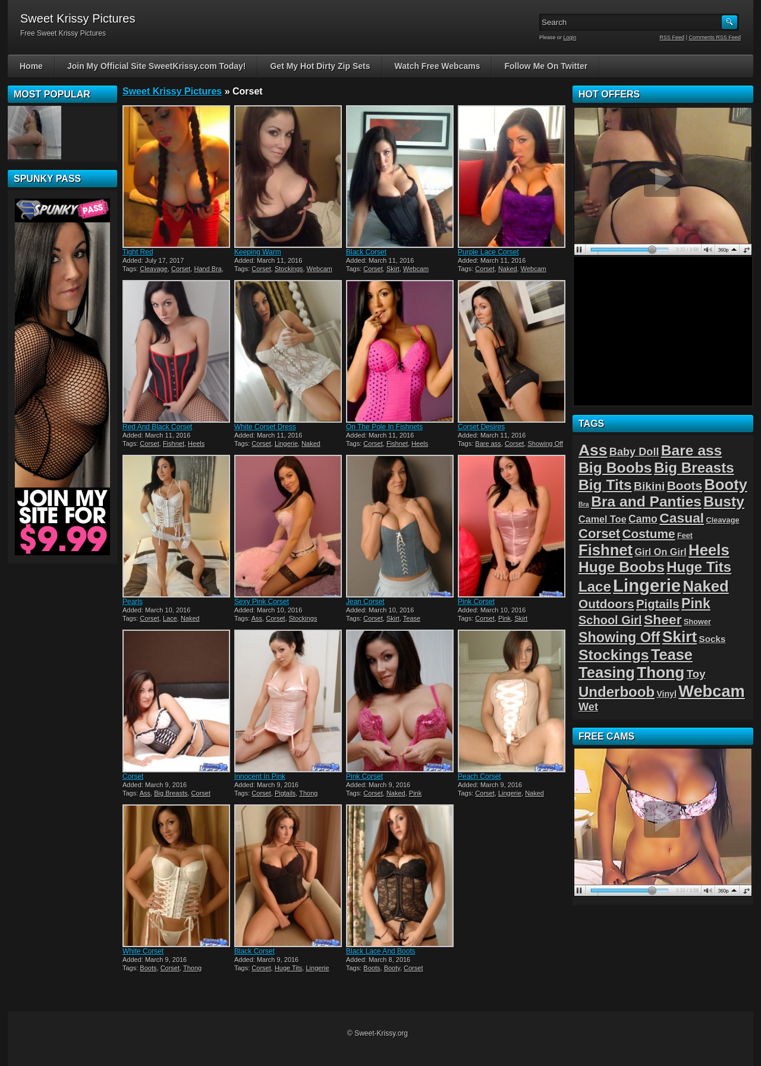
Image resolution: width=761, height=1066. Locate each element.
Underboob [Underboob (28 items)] (616, 692)
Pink (504, 618)
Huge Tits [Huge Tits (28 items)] (698, 567)
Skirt (393, 268)
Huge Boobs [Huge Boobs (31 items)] (621, 567)
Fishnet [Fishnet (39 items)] (605, 550)
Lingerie (286, 443)
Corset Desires (481, 427)
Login (570, 37)
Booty (392, 967)
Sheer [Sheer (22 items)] (663, 619)
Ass (256, 618)
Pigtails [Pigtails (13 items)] (658, 604)
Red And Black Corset (157, 427)
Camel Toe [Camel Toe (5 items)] (602, 519)
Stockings (289, 268)
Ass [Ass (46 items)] (593, 450)
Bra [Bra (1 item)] (583, 504)
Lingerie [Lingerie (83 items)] (647, 585)
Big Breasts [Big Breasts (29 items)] (694, 468)
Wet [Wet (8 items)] (588, 707)
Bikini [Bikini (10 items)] (649, 486)
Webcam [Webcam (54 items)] (711, 691)
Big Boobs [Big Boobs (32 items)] (615, 468)
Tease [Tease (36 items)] (672, 654)
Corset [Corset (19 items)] (599, 533)
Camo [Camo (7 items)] (643, 519)
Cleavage (153, 268)
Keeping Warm (257, 252)
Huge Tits (288, 967)
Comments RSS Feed (714, 37)
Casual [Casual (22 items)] (681, 518)
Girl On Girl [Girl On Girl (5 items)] (660, 551)
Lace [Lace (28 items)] (594, 586)
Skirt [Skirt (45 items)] (679, 637)
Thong (308, 793)
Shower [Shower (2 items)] (697, 621)
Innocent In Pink (259, 776)
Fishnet (173, 443)
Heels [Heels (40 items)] (708, 550)
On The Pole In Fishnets (384, 427)
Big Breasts (170, 793)
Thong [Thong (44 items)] (660, 672)
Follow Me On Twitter (545, 66)
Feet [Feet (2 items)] (685, 535)
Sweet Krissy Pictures (172, 91)
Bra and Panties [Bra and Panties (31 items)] (646, 501)
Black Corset (366, 252)
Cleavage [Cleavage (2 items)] (723, 519)
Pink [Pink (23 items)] (695, 603)
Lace (170, 618)
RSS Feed (672, 37)
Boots (148, 967)
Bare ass (488, 443)
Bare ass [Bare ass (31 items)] (691, 450)
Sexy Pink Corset (261, 602)
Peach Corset (479, 776)
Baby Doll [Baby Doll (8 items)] (634, 452)
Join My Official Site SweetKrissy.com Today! (156, 66)
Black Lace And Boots (381, 951)
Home (31, 66)
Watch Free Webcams (437, 66)
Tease (411, 618)
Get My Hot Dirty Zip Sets (320, 66)
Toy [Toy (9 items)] (696, 674)
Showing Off (545, 443)
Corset (180, 268)
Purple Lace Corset (488, 252)
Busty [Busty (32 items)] (723, 501)
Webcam (319, 268)
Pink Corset (476, 602)
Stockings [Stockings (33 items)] (613, 655)
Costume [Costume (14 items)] (648, 533)
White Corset (142, 951)
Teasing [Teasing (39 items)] (606, 672)
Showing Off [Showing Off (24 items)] (619, 637)
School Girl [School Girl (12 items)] (610, 620)
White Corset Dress (265, 427)
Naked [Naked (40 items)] (706, 586)
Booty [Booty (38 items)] (726, 484)
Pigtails (285, 793)
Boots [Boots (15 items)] (685, 485)
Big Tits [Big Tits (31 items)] (605, 485)
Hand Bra (208, 268)
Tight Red (137, 252)
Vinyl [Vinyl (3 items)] (666, 694)
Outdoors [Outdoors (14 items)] (606, 604)
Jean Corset (365, 602)
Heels (196, 443)
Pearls (132, 602)
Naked (507, 268)
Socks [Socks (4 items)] (712, 639)
